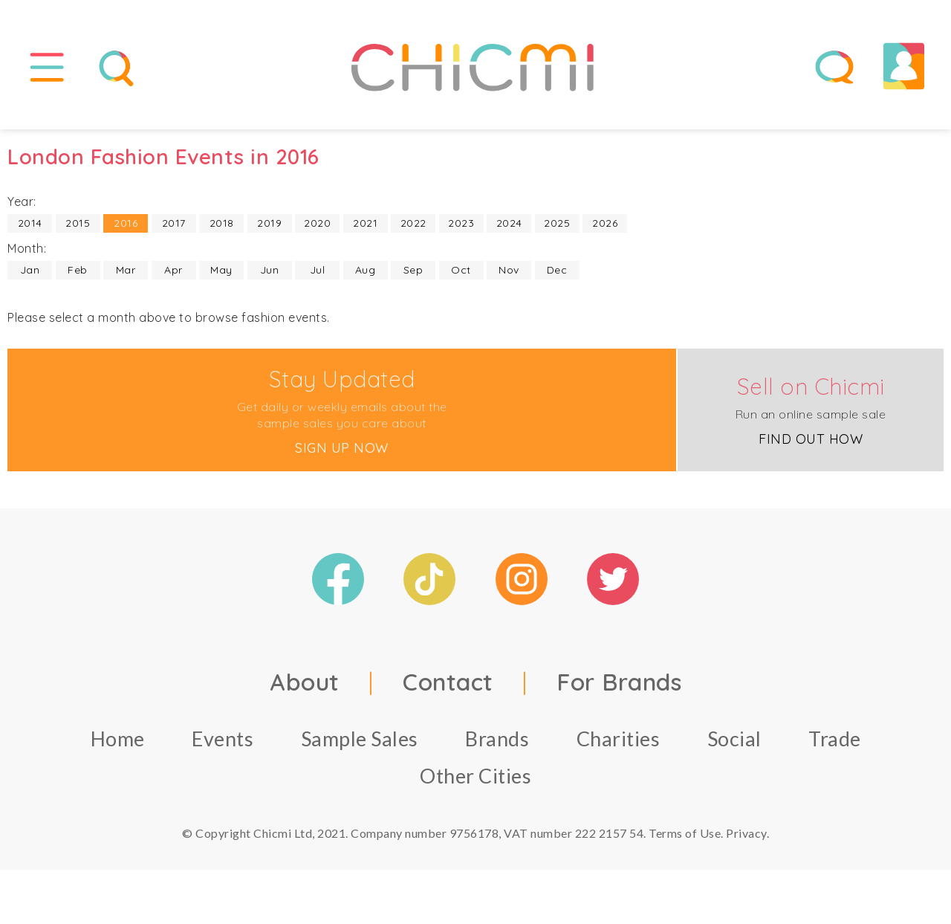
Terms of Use (685, 835)
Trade (834, 740)
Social (734, 740)
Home (118, 740)
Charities (618, 740)
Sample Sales (359, 740)
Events (222, 740)
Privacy (746, 835)
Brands (497, 740)
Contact (448, 684)
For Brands (618, 684)
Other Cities (475, 778)
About (305, 684)
